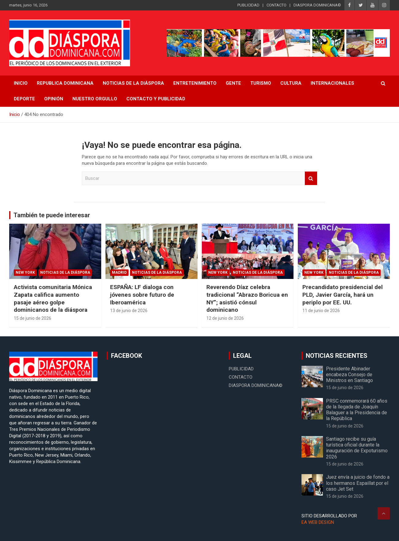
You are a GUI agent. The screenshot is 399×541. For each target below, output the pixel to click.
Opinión (53, 99)
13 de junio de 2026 (129, 310)
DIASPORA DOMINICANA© (317, 5)
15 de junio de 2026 (32, 318)
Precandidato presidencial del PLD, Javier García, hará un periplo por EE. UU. (342, 295)
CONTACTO (276, 5)
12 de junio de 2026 (225, 318)
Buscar (311, 178)
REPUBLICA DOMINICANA (65, 83)
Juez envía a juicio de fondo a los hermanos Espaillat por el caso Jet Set (357, 483)
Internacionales (332, 83)
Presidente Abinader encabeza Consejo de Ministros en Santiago (349, 374)
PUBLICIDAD (248, 5)
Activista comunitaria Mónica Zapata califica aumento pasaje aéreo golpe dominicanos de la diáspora (53, 298)
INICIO (21, 83)
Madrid (119, 272)
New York (25, 272)
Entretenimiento (195, 83)
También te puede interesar (51, 215)
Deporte (24, 99)
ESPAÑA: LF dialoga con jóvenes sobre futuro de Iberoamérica (142, 295)
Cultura (290, 83)
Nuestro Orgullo (94, 99)
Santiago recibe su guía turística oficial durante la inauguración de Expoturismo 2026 (357, 448)
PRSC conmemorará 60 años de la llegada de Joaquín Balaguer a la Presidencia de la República (356, 410)
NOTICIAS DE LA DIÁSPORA (133, 83)
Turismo (260, 83)
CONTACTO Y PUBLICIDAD (155, 99)
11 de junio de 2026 (321, 310)
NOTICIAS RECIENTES (336, 355)
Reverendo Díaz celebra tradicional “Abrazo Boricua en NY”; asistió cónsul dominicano (247, 298)
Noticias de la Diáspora (65, 272)
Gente (233, 83)
